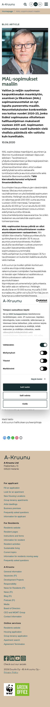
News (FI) (8, 592)
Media (6, 604)
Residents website (12, 528)
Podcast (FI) (9, 600)
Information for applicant (15, 516)
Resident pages (11, 532)
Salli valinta (25, 395)
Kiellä (24, 404)
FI (31, 4)
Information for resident (14, 540)
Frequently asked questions (16, 512)
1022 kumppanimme (18, 314)
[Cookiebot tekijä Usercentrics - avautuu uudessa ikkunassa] (36, 301)
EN (36, 4)
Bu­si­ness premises (12, 508)
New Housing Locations (14, 496)
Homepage (7, 11)
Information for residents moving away (21, 556)
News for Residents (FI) (14, 588)
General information (13, 572)
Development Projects (14, 580)
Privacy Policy (11, 672)
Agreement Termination (14, 644)
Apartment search (12, 640)
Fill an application (12, 488)
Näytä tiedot (36, 379)
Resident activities (12, 544)
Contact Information (13, 616)
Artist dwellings (10, 504)
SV (40, 4)
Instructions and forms (14, 536)
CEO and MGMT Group (14, 612)
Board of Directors (12, 608)
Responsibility (10, 584)
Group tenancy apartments (16, 500)
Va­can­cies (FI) (10, 576)
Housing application (13, 632)
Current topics (10, 552)
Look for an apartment (14, 492)
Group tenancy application (15, 636)
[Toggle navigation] (46, 4)
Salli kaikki (25, 387)
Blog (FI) (8, 596)
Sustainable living (12, 548)
